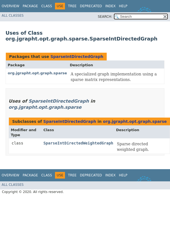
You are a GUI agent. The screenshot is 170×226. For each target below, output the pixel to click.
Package (30, 6)
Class (46, 6)
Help (123, 6)
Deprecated (91, 6)
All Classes (12, 15)
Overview (10, 6)
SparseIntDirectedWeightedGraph (78, 143)
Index (110, 6)
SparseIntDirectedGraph (76, 56)
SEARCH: (105, 17)
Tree (72, 6)
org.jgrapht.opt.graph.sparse (37, 73)
